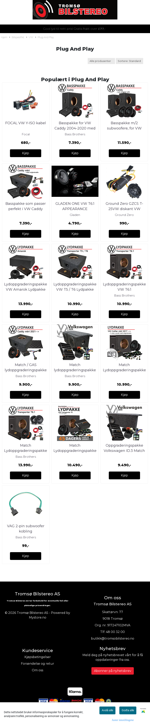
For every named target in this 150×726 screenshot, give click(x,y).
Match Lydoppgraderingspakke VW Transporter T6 (75, 450)
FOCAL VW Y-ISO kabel (25, 123)
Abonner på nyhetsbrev (112, 671)
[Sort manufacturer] (101, 61)
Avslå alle (107, 710)
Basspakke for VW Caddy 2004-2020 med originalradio (75, 128)
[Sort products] (129, 61)
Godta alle (128, 710)
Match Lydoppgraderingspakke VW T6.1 (25, 450)
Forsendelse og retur (37, 663)
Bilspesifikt (16, 37)
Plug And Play (44, 37)
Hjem (4, 37)
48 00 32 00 (115, 632)
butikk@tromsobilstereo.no (112, 638)
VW (29, 37)
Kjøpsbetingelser (37, 657)
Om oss (37, 670)
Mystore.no (37, 617)
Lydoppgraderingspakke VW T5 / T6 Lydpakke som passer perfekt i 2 (75, 289)
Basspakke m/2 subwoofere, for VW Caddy (124, 128)
